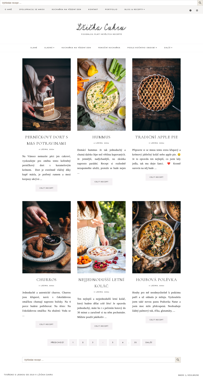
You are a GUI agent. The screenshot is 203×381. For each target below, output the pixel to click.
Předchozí (57, 343)
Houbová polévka (156, 279)
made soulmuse (188, 375)
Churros (46, 279)
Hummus (101, 137)
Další (149, 343)
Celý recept (46, 188)
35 (137, 342)
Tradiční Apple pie (156, 137)
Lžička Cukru (45, 375)
